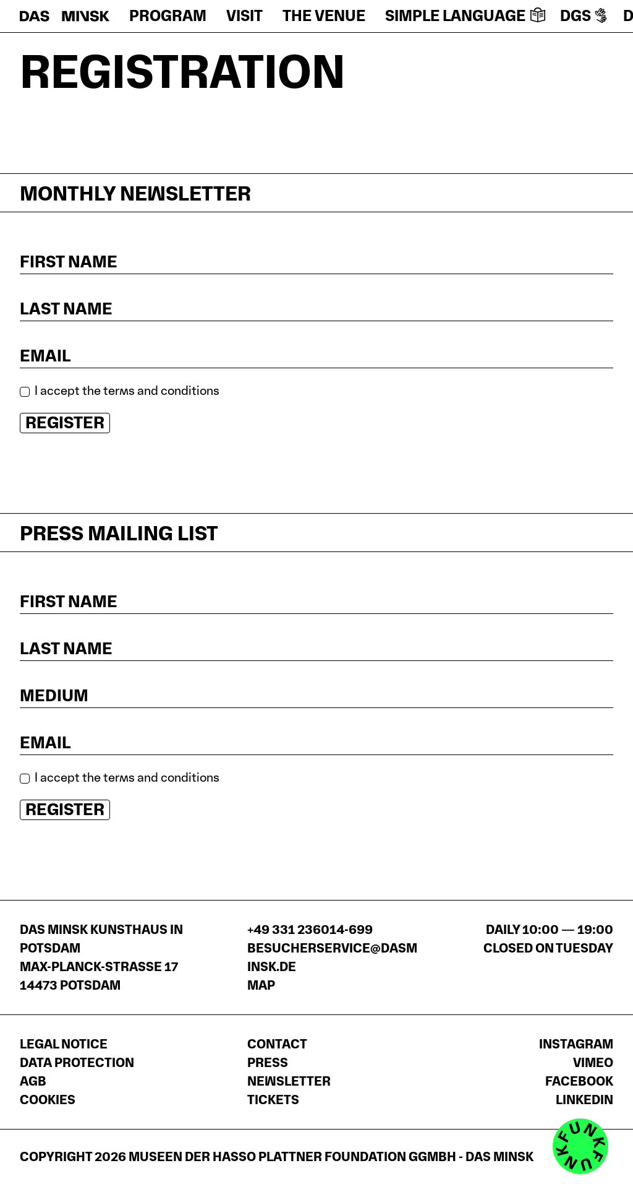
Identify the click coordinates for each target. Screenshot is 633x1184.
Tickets (273, 1099)
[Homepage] (64, 16)
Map (261, 985)
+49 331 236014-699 (310, 929)
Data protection (77, 1062)
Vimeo (593, 1062)
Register (64, 422)
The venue (324, 16)
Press (267, 1062)
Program (167, 16)
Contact (277, 1044)
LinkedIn (584, 1099)
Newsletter (289, 1081)
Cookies (47, 1099)
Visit (244, 16)
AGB (33, 1081)
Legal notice (64, 1044)
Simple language (465, 16)
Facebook (579, 1081)
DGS (584, 16)
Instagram (576, 1044)
